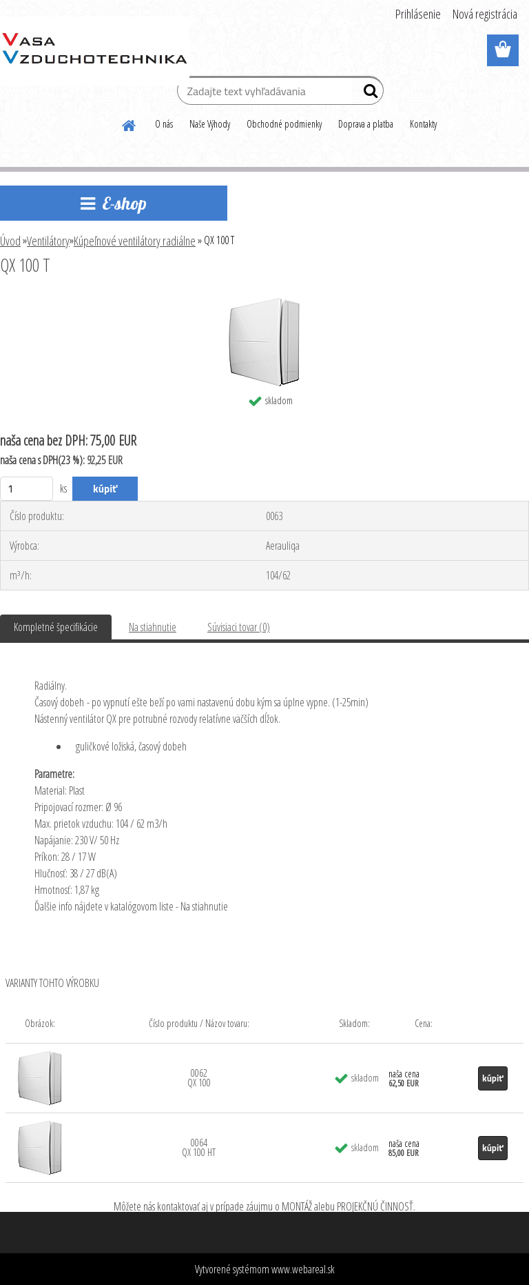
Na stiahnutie (152, 627)
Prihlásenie (418, 14)
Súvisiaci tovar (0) (238, 627)
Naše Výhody (209, 123)
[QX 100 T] (264, 302)
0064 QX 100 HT (199, 1147)
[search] (367, 94)
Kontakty (423, 123)
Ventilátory (48, 240)
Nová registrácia (485, 14)
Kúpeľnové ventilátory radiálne (135, 240)
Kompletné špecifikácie (56, 627)
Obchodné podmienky (284, 123)
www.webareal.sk (303, 1269)
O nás (164, 123)
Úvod (10, 240)
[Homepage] (129, 123)
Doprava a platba (365, 123)
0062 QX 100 (199, 1077)
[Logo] (94, 51)
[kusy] (26, 489)
